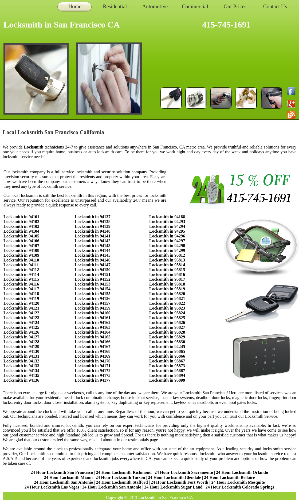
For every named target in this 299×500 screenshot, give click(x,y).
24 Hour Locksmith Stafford (122, 482)
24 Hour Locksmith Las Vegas (52, 487)
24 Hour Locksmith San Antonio (63, 482)
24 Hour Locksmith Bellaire (229, 477)
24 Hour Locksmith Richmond (124, 472)
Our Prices (235, 6)
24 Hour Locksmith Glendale (174, 477)
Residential (115, 6)
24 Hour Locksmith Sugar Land (173, 487)
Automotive (155, 6)
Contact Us (275, 6)
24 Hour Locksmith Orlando (242, 472)
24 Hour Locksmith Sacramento (184, 472)
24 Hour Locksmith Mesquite (238, 482)
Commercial (195, 6)
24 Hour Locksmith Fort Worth (179, 482)
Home (74, 6)
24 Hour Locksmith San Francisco (62, 472)
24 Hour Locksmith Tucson (120, 477)
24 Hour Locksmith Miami (68, 477)
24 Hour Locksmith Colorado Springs (240, 487)
